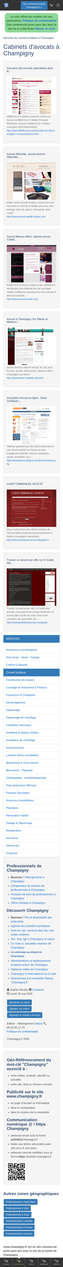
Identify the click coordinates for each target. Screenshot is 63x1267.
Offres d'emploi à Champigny (28, 902)
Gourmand (44, 1262)
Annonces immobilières (20, 800)
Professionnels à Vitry (17, 1208)
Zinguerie (11, 853)
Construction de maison (20, 680)
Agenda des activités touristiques (30, 926)
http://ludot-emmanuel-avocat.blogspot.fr (28, 540)
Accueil (6, 1262)
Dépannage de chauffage (21, 717)
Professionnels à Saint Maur (20, 1202)
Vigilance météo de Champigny (29, 969)
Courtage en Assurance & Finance (26, 687)
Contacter (38, 989)
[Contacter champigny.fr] (58, 5)
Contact (56, 1262)
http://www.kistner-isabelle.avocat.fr (25, 378)
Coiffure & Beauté (16, 664)
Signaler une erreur (19, 1008)
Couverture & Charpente (20, 695)
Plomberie (12, 808)
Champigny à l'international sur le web (33, 973)
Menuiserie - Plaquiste (19, 770)
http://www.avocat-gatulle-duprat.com (26, 216)
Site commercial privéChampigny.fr (34, 6)
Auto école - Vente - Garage (22, 657)
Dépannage (13, 710)
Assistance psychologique (21, 649)
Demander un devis (19, 1002)
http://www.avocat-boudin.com (22, 299)
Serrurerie (12, 838)
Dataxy (38, 1023)
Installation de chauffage (20, 740)
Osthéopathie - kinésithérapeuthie (26, 777)
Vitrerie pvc (12, 845)
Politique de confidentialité (39, 20)
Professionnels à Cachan (19, 1233)
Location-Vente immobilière (22, 755)
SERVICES (13, 638)
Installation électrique (18, 725)
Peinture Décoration (18, 792)
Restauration (13, 830)
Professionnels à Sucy (17, 1214)
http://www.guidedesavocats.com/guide (27, 622)
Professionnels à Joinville (19, 1221)
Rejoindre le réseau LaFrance (24, 1015)
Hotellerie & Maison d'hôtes (22, 732)
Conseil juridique (16, 672)
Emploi (31, 1262)
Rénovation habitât (17, 815)
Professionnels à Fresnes (19, 1227)
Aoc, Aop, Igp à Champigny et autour (33, 939)
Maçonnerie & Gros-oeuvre (22, 762)
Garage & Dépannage (19, 823)
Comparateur (19, 1262)
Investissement (15, 747)
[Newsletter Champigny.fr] (51, 5)
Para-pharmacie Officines (21, 785)
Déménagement (15, 702)
